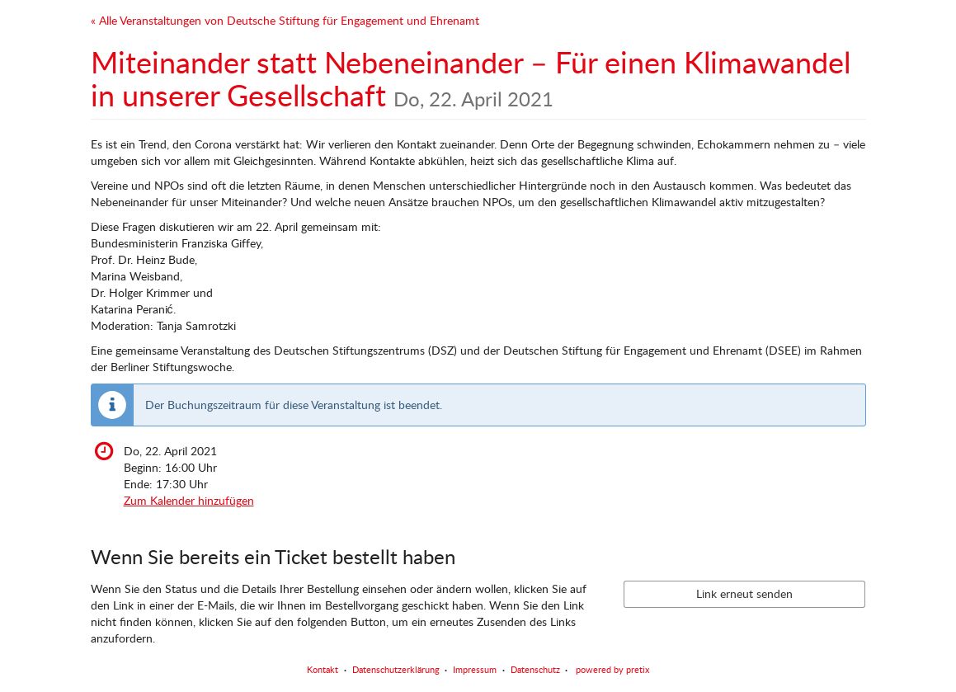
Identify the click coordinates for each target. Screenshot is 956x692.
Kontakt (322, 669)
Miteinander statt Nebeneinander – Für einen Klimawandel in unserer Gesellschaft (470, 78)
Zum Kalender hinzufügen (189, 500)
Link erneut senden (744, 593)
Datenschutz (535, 669)
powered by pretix (612, 669)
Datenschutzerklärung (396, 669)
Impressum (475, 669)
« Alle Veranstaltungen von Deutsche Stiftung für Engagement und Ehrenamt (285, 20)
